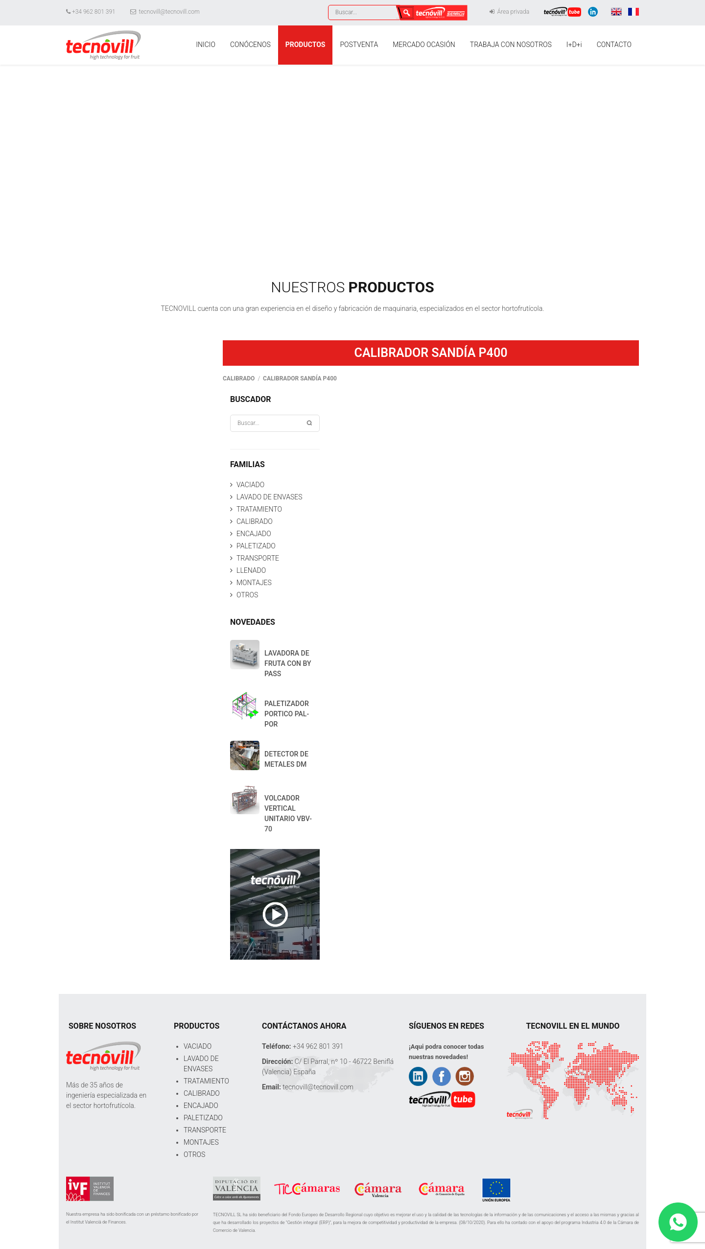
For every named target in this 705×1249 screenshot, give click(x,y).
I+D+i (574, 44)
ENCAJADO (253, 534)
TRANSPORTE (257, 558)
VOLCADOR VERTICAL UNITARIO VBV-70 (288, 813)
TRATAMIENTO (259, 509)
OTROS (247, 595)
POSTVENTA (359, 44)
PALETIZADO (256, 546)
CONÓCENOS (250, 44)
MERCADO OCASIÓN (424, 44)
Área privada (510, 11)
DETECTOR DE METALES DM (286, 759)
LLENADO (251, 570)
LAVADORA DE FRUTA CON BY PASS (287, 663)
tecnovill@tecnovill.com (165, 11)
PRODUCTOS (305, 44)
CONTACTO (614, 44)
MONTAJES (254, 583)
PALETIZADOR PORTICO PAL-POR (286, 714)
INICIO (205, 44)
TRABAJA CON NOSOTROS (511, 44)
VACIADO (250, 485)
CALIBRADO (254, 521)
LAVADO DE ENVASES (269, 497)
